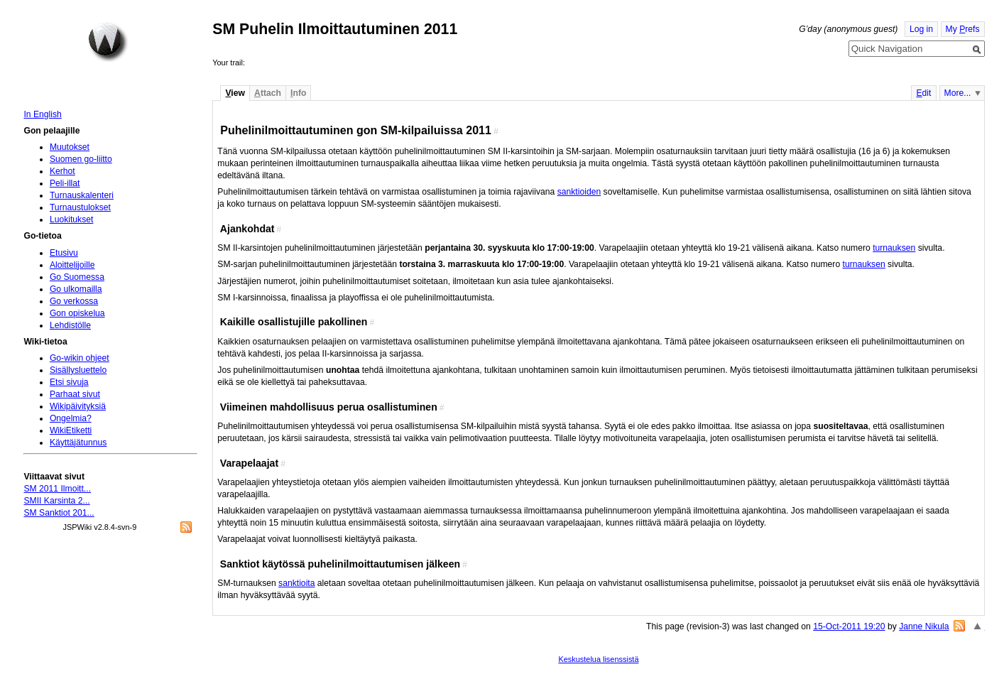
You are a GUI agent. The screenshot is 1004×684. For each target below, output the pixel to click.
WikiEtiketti (71, 430)
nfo (298, 93)
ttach (267, 93)
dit (923, 93)
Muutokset (69, 147)
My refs (963, 29)
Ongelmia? (71, 418)
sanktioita (296, 583)
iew (234, 93)
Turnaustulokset (80, 207)
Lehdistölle (70, 325)
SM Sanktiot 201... (58, 513)
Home (108, 42)
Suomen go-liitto (81, 159)
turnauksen (894, 248)
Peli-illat (65, 183)
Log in (921, 29)
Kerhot (62, 171)
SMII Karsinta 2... (56, 501)
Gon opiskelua (77, 313)
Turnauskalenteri (82, 195)
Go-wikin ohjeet (79, 358)
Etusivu (64, 253)
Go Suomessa (77, 277)
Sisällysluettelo (78, 370)
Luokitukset (72, 219)
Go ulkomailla (76, 289)
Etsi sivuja (69, 382)
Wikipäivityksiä (78, 406)
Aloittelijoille (72, 265)
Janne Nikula (924, 626)
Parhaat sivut (75, 394)
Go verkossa (74, 301)
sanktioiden (579, 192)
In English (42, 114)
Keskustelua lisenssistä (598, 659)
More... (957, 93)
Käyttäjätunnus (78, 442)
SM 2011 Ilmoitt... (57, 489)
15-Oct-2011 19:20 (849, 626)
